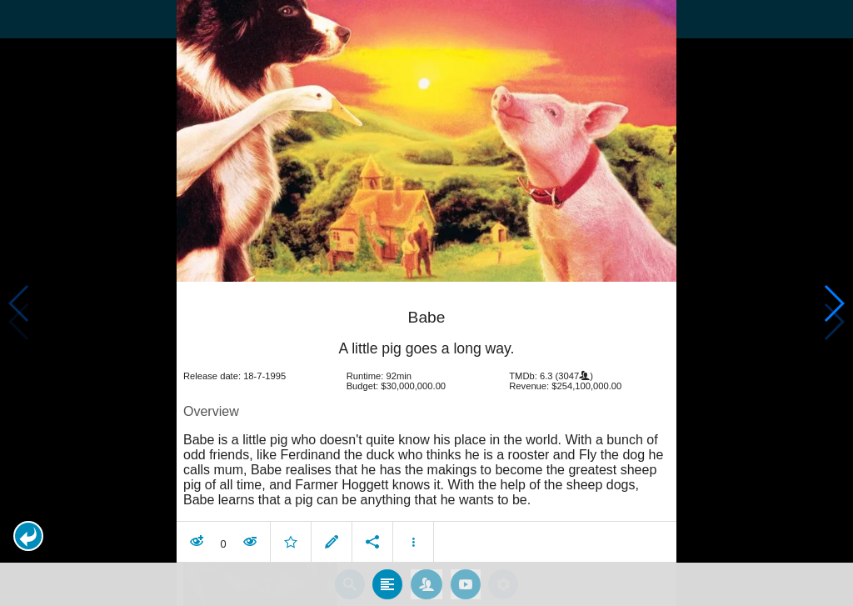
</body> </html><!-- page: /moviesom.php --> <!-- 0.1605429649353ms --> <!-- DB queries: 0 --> (426, 303)
